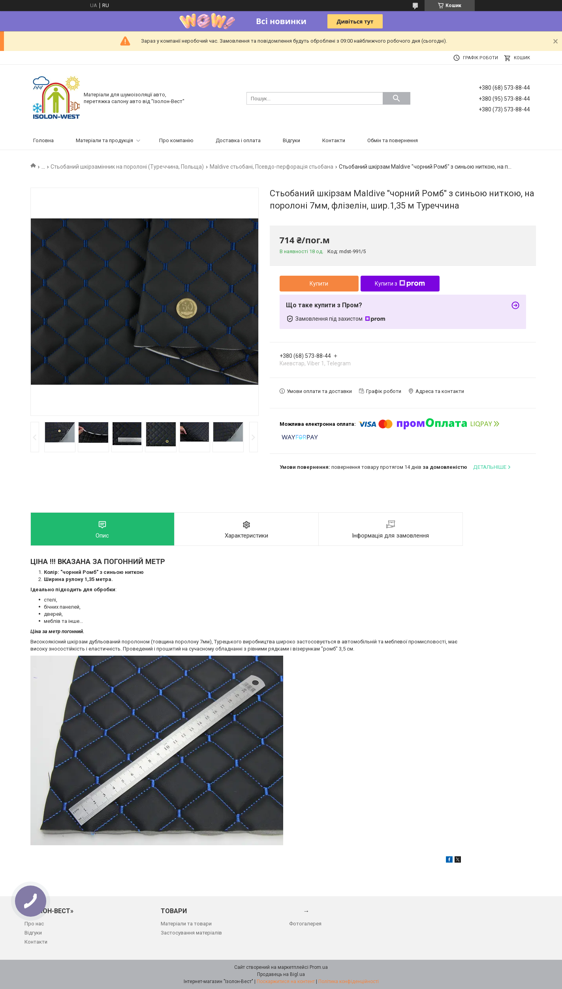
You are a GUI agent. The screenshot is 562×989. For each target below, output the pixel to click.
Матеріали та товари (186, 924)
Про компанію (176, 140)
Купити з (400, 283)
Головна (43, 140)
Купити (319, 283)
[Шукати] (396, 98)
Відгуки (291, 140)
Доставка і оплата (238, 140)
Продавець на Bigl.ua (281, 974)
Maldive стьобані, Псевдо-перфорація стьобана (271, 167)
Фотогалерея (305, 924)
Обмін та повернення (392, 140)
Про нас (34, 924)
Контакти (333, 140)
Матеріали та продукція (104, 140)
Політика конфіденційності (348, 981)
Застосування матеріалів (191, 933)
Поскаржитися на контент (286, 981)
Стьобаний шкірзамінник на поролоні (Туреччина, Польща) (127, 167)
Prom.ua (319, 967)
